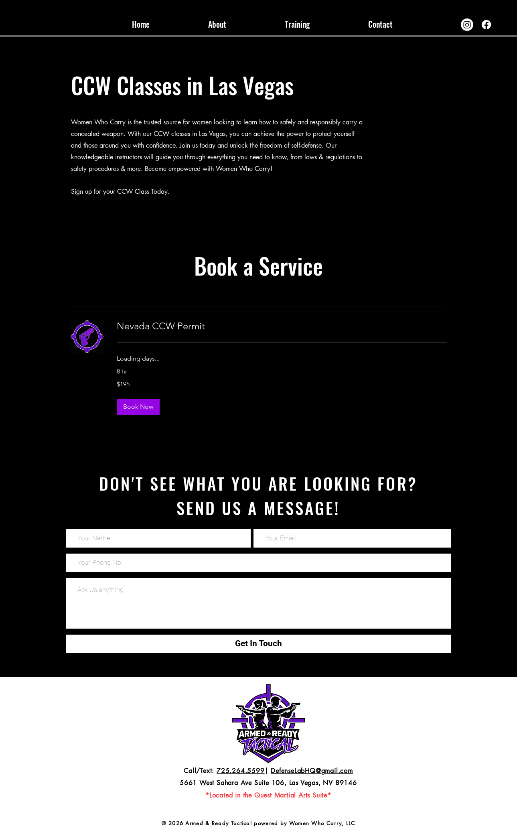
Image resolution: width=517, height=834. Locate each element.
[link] (282, 326)
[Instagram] (467, 24)
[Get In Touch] (258, 644)
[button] (138, 407)
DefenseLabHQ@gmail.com (312, 771)
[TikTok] (12, 12)
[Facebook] (486, 24)
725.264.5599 (241, 771)
